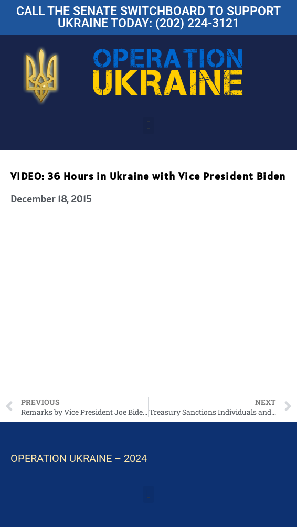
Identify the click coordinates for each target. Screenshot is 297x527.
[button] (148, 125)
